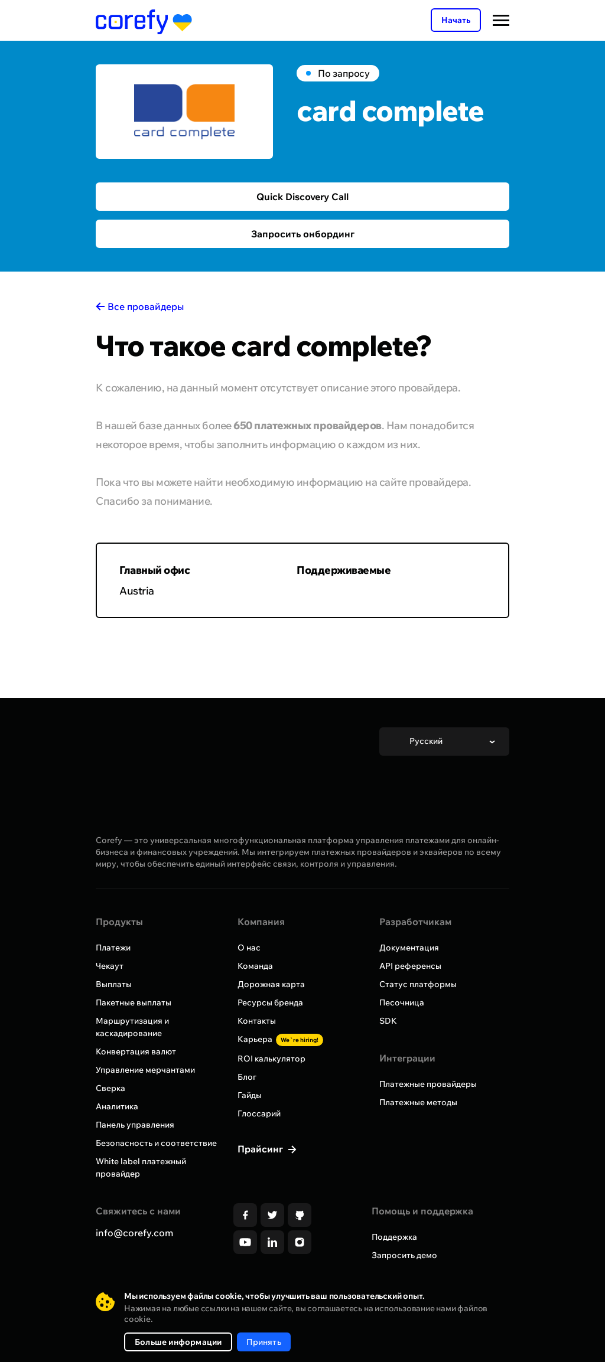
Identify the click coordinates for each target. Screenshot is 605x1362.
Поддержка (394, 1237)
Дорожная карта (271, 984)
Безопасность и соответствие (156, 1143)
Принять (263, 1342)
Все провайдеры (146, 306)
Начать (455, 20)
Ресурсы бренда (270, 1002)
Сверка (110, 1088)
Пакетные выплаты (133, 1002)
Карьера (280, 1039)
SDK (388, 1020)
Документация (409, 947)
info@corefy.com (134, 1233)
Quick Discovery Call (302, 196)
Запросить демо (404, 1255)
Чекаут (109, 966)
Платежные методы (418, 1102)
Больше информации (178, 1342)
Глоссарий (259, 1113)
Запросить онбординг (302, 234)
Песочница (401, 1002)
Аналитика (117, 1106)
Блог (247, 1077)
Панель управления (135, 1124)
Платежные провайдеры (428, 1084)
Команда (255, 966)
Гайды (250, 1095)
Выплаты (114, 984)
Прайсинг (261, 1149)
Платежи (113, 947)
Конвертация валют (136, 1051)
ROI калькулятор (271, 1058)
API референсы (410, 966)
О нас (249, 947)
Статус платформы (418, 984)
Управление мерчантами (145, 1069)
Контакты (257, 1020)
